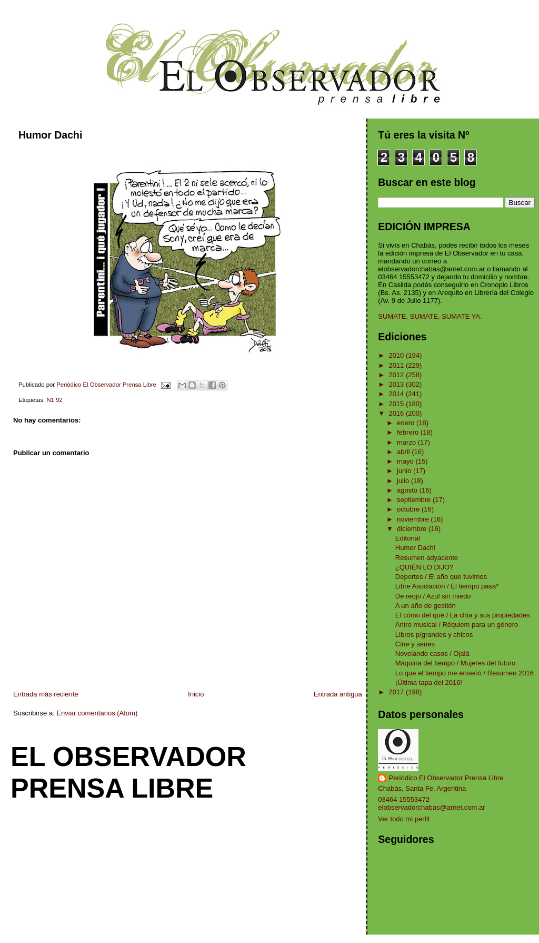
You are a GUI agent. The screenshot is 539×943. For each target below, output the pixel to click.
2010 (397, 355)
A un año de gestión (425, 606)
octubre (409, 509)
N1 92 (54, 400)
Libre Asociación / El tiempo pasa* (447, 586)
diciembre (412, 529)
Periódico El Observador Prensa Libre (445, 778)
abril (404, 452)
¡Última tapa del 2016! (428, 682)
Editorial (407, 538)
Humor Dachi (415, 548)
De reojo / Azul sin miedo (433, 596)
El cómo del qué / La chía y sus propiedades (462, 615)
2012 (397, 375)
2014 (397, 394)
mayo (406, 461)
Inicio (196, 694)
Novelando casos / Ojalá (432, 653)
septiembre (415, 500)
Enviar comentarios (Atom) (96, 713)
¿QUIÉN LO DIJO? (424, 567)
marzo (407, 442)
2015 (397, 404)
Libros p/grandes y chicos (434, 635)
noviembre (414, 519)
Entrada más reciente (45, 694)
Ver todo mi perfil (404, 819)
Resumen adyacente (426, 558)
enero (406, 423)
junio (405, 471)
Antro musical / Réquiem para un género (456, 624)
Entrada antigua (338, 694)
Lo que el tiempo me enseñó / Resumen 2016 (464, 673)
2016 (397, 413)
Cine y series (415, 644)
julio (404, 481)
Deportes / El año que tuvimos (441, 577)
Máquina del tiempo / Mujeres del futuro (455, 663)
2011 (397, 365)
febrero (409, 432)
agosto (408, 490)
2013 (397, 384)
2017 (397, 692)
